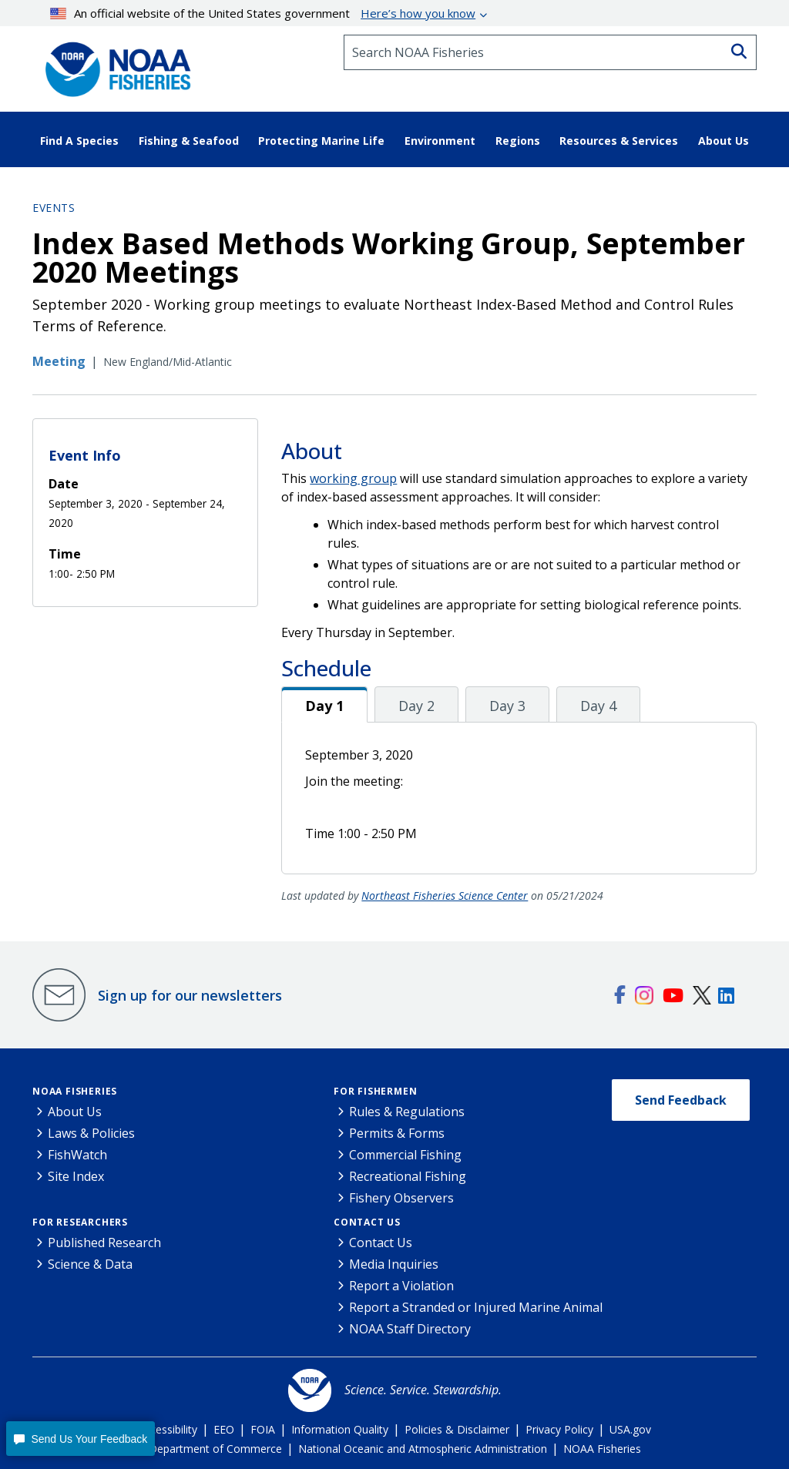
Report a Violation (401, 1285)
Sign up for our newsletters (190, 995)
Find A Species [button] (79, 140)
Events (53, 207)
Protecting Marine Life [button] (321, 140)
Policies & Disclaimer (457, 1429)
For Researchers (80, 1222)
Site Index (76, 1176)
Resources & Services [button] (618, 140)
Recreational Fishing (407, 1176)
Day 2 (416, 705)
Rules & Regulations (407, 1111)
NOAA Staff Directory (410, 1328)
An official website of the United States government (263, 13)
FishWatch (77, 1154)
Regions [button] (517, 140)
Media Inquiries (393, 1264)
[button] (80, 1438)
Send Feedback (681, 1100)
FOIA (262, 1429)
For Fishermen (375, 1091)
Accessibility (167, 1429)
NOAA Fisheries (74, 1091)
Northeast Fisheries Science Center (444, 895)
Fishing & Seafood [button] (189, 140)
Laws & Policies (91, 1133)
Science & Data (90, 1264)
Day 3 (507, 705)
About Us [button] (723, 140)
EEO (223, 1429)
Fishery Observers (401, 1197)
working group (353, 478)
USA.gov (630, 1429)
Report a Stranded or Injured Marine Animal (476, 1307)
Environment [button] (440, 140)
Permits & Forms (397, 1133)
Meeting (59, 361)
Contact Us (367, 1222)
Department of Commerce (215, 1448)
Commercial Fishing (405, 1154)
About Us (75, 1111)
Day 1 (324, 705)
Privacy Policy (559, 1429)
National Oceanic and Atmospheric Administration (422, 1448)
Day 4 (598, 705)
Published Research (104, 1242)
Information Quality (339, 1429)
